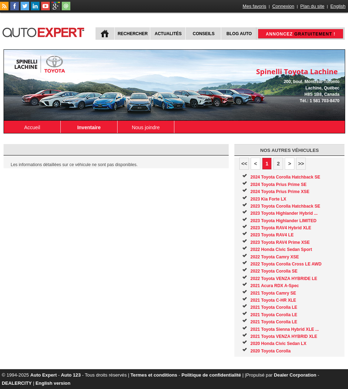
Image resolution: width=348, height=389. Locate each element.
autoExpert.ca (45, 31)
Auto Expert (43, 375)
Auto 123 (71, 375)
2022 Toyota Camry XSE (274, 256)
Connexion (283, 6)
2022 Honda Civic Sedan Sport (281, 249)
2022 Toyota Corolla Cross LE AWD (285, 264)
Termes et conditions (154, 375)
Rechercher (133, 33)
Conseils (203, 33)
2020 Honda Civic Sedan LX (278, 343)
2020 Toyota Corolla (270, 351)
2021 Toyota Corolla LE (273, 307)
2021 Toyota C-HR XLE (273, 300)
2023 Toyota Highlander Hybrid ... (283, 213)
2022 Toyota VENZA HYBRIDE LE (283, 278)
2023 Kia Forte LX (268, 199)
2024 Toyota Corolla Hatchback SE (285, 177)
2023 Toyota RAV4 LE (272, 234)
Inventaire (88, 127)
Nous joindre (146, 127)
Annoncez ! (300, 34)
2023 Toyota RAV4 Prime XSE (280, 242)
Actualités (168, 33)
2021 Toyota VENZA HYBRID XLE (283, 336)
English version (53, 383)
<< (244, 163)
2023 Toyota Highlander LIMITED (283, 220)
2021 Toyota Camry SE (273, 293)
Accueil (32, 127)
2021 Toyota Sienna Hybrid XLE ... (284, 329)
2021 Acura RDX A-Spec (274, 285)
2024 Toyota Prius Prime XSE (279, 191)
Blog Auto (239, 33)
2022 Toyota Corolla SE (274, 271)
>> (301, 163)
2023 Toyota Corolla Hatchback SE (285, 206)
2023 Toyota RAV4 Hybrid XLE (280, 227)
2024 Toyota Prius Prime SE (278, 184)
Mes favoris (254, 6)
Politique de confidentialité (211, 375)
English (338, 6)
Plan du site (312, 6)
